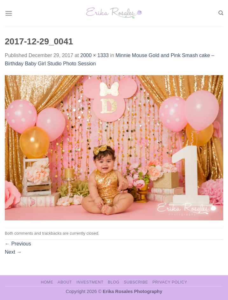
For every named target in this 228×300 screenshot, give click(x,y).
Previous (18, 243)
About (65, 282)
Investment (89, 282)
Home (47, 282)
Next (13, 252)
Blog (113, 282)
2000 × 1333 (94, 55)
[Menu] (8, 13)
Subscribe (136, 282)
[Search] (220, 13)
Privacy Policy (169, 282)
